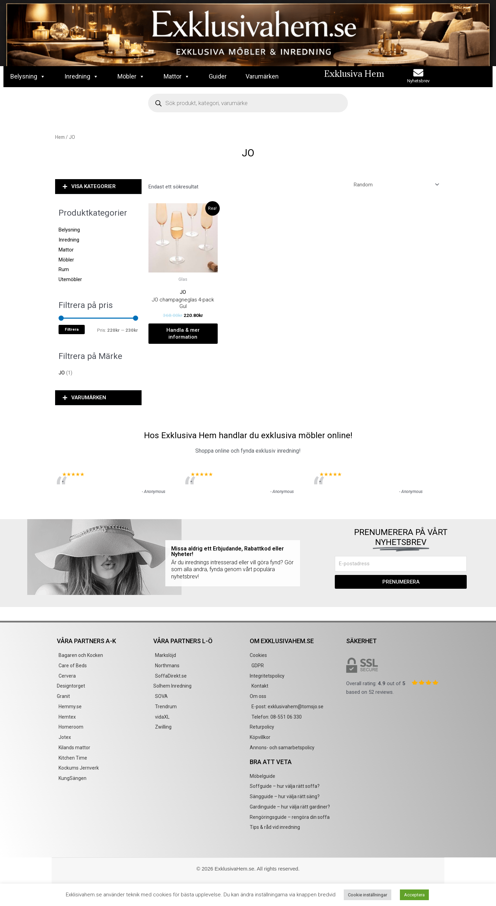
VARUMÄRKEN (88, 397)
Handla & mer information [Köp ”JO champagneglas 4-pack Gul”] (183, 333)
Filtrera (72, 329)
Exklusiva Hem (354, 73)
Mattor (177, 76)
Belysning (27, 76)
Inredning (81, 76)
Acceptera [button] (414, 894)
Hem (60, 137)
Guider (218, 76)
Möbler (131, 76)
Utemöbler (70, 279)
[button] (98, 186)
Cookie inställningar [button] (367, 894)
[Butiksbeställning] (395, 185)
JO (62, 373)
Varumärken (262, 76)
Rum (64, 269)
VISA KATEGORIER (93, 186)
